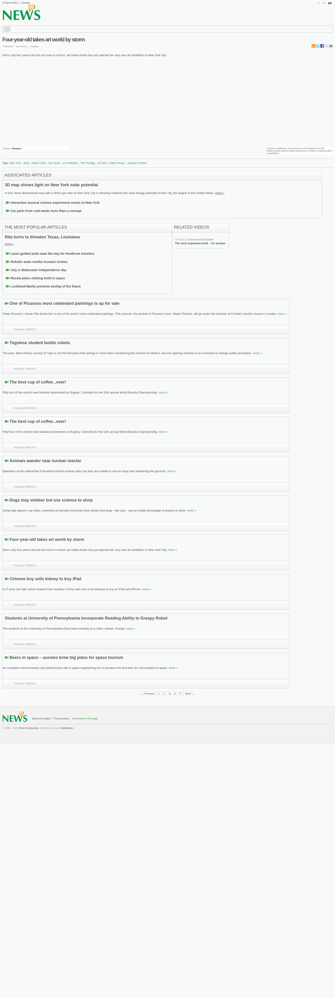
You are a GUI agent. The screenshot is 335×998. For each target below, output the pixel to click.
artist (26, 163)
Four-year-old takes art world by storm (43, 39)
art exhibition (70, 163)
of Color (102, 163)
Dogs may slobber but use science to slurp (51, 500)
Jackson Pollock (137, 163)
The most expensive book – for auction (200, 243)
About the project (41, 718)
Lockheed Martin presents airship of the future (46, 286)
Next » (189, 693)
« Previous (148, 693)
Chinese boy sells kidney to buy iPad (45, 579)
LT (318, 3)
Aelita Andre (38, 163)
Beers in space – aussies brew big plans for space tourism (66, 657)
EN (330, 3)
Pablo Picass (117, 163)
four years (54, 163)
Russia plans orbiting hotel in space (38, 278)
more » (219, 193)
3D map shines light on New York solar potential (51, 185)
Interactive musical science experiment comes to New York (55, 202)
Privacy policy (61, 718)
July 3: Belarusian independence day (39, 270)
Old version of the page (85, 718)
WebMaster (67, 728)
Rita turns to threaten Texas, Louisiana (42, 237)
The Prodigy (87, 163)
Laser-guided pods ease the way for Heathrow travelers (52, 253)
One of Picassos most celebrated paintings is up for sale (64, 303)
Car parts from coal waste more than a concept (46, 211)
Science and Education (201, 239)
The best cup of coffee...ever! (38, 382)
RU (324, 3)
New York (15, 163)
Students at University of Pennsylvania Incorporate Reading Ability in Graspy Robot (86, 618)
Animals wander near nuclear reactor (45, 461)
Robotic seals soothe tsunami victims (39, 262)
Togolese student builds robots (40, 342)
